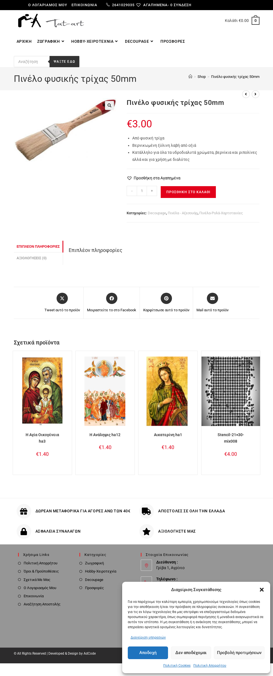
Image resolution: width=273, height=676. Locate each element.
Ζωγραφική (94, 563)
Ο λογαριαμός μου (47, 5)
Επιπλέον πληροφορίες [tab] (38, 246)
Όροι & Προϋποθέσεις (41, 571)
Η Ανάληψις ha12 (104, 434)
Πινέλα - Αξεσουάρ (183, 213)
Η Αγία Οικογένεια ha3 (42, 438)
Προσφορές (94, 588)
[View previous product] (246, 94)
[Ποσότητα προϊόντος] (142, 191)
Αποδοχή (147, 652)
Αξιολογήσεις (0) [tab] (32, 258)
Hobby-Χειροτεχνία (100, 571)
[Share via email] (212, 303)
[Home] (190, 77)
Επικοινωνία (84, 5)
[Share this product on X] (62, 303)
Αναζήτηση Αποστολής (42, 604)
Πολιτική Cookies (177, 666)
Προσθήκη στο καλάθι (188, 192)
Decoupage (157, 213)
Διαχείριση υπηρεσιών (148, 637)
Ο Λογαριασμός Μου (40, 588)
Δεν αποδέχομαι (191, 652)
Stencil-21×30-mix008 (231, 438)
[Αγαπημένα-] (155, 5)
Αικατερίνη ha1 (168, 434)
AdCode (90, 653)
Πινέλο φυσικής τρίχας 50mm (235, 77)
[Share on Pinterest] (166, 303)
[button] (262, 589)
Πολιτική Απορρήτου (209, 666)
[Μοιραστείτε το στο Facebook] (111, 303)
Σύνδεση (182, 5)
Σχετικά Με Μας (37, 580)
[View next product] (255, 94)
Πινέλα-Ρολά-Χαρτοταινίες (221, 213)
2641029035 (120, 5)
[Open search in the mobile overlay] (55, 61)
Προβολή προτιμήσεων (239, 652)
